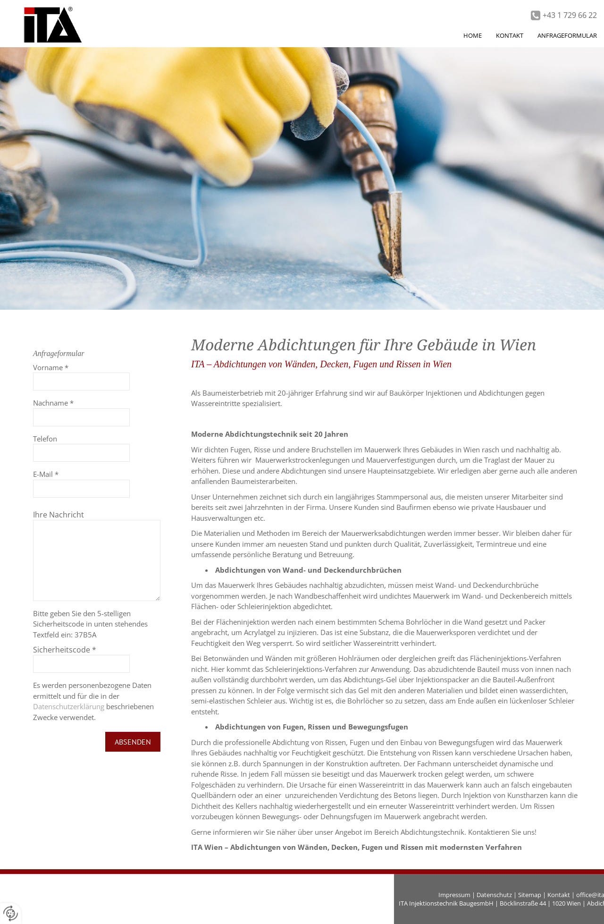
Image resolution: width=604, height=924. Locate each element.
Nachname (53, 402)
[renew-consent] (10, 913)
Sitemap (529, 894)
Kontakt (558, 894)
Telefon (45, 438)
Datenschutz (494, 894)
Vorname (50, 367)
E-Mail (46, 474)
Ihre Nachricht (58, 514)
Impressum (454, 894)
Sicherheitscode (64, 649)
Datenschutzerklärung (68, 706)
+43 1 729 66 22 (570, 15)
